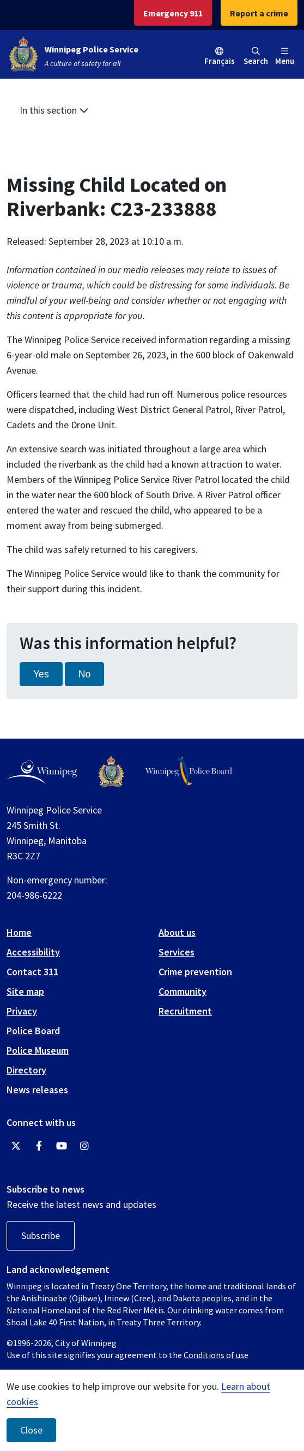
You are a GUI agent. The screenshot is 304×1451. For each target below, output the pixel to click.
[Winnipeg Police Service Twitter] (16, 1146)
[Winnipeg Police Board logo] (188, 771)
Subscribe (40, 1235)
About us (177, 932)
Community (182, 991)
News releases (37, 1089)
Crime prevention (195, 971)
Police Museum (38, 1050)
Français (219, 61)
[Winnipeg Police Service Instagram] (84, 1146)
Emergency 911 (173, 13)
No (84, 674)
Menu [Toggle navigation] (284, 56)
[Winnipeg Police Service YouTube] (61, 1146)
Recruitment (185, 1011)
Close (31, 1430)
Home (19, 932)
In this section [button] (54, 110)
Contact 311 (32, 971)
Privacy (22, 1011)
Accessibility (33, 952)
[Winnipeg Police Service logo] (111, 771)
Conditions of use (216, 1354)
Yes (41, 674)
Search (256, 56)
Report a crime (259, 13)
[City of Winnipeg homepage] (42, 772)
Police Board (33, 1030)
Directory (26, 1070)
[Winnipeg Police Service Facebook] (38, 1146)
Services (176, 952)
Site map (25, 991)
